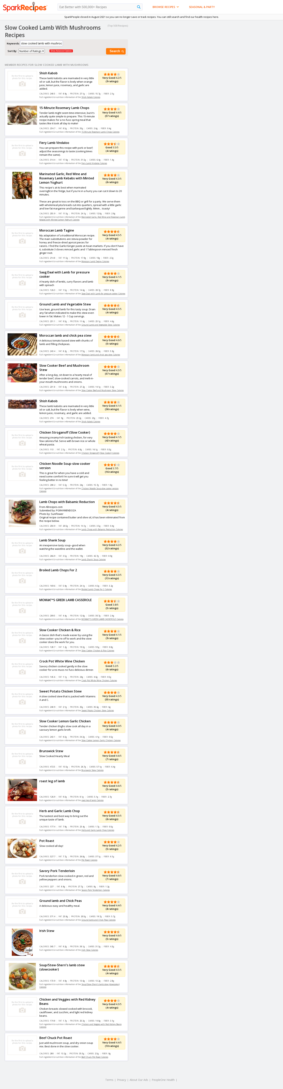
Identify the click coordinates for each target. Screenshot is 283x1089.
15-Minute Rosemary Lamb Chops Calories (100, 132)
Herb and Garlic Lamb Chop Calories (97, 830)
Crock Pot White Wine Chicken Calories (99, 680)
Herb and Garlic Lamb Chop (59, 811)
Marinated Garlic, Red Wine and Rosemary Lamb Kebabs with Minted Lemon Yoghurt (66, 178)
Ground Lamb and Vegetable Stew (65, 304)
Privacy (121, 1080)
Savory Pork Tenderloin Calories (95, 890)
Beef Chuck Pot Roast (55, 1038)
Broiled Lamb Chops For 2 (58, 570)
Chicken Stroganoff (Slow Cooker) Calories (100, 453)
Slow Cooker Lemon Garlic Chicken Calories (101, 740)
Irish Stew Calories (89, 950)
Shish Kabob (48, 73)
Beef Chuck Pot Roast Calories (94, 1057)
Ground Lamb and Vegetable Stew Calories (100, 324)
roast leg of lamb (52, 781)
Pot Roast (46, 841)
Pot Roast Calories (89, 860)
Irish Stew (46, 931)
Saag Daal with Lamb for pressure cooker (64, 274)
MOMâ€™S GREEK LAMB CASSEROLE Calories (102, 619)
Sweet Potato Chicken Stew (60, 691)
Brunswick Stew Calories (92, 770)
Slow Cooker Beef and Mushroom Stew (64, 367)
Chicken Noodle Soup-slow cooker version (64, 466)
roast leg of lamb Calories (92, 800)
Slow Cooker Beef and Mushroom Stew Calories (102, 390)
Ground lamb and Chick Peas (60, 901)
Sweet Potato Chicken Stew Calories (97, 710)
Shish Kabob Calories (90, 97)
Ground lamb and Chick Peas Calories (98, 920)
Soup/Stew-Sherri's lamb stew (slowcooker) (62, 967)
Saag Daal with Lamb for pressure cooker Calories (103, 293)
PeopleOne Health (163, 1080)
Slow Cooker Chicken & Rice (60, 630)
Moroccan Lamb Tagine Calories (95, 261)
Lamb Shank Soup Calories (93, 559)
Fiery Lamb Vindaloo (54, 143)
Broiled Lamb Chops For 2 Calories (96, 589)
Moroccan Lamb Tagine (56, 230)
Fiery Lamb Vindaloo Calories (94, 163)
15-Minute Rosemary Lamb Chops (64, 108)
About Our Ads (139, 1080)
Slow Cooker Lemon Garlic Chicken (65, 721)
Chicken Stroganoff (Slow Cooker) (64, 432)
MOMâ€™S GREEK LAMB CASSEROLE (65, 600)
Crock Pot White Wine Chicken (62, 661)
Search (117, 51)
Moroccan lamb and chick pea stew (65, 335)
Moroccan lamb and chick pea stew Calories (100, 354)
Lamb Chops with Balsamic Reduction (67, 502)
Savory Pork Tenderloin (57, 871)
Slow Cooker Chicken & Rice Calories (97, 650)
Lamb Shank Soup (52, 540)
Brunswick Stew (51, 751)
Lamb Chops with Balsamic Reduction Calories (102, 529)
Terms (109, 1080)
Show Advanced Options (61, 51)
